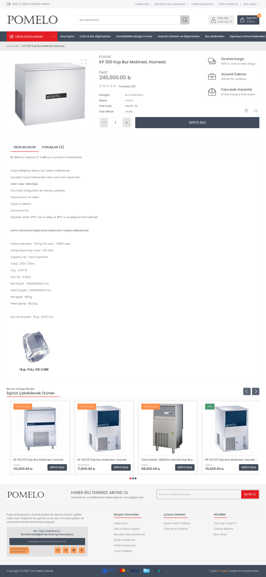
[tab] (25, 147)
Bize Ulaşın (250, 4)
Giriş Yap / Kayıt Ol (225, 523)
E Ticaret (222, 571)
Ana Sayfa (13, 46)
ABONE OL (250, 494)
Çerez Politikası (123, 551)
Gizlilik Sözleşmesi (202, 4)
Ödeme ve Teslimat (176, 529)
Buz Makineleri (134, 95)
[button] (130, 478)
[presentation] (247, 391)
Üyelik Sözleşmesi (124, 540)
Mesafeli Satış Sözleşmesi (170, 4)
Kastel (105, 56)
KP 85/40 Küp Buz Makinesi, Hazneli (99, 460)
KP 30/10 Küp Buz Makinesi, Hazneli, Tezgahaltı (43, 460)
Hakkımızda (142, 4)
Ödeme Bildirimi (228, 4)
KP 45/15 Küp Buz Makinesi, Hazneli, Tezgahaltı (171, 460)
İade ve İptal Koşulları (127, 529)
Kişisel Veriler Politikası (177, 523)
